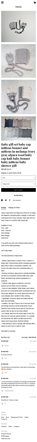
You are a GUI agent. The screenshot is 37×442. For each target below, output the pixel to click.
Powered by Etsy (5, 438)
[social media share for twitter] (6, 200)
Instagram (16, 426)
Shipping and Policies (17, 417)
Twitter (10, 426)
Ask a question (17, 200)
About (7, 417)
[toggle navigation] (2, 2)
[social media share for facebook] (2, 200)
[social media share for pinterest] (10, 200)
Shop (2, 417)
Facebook (4, 426)
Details (3, 207)
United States (12, 173)
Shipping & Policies (14, 207)
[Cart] (35, 2)
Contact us (4, 419)
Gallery (26, 417)
